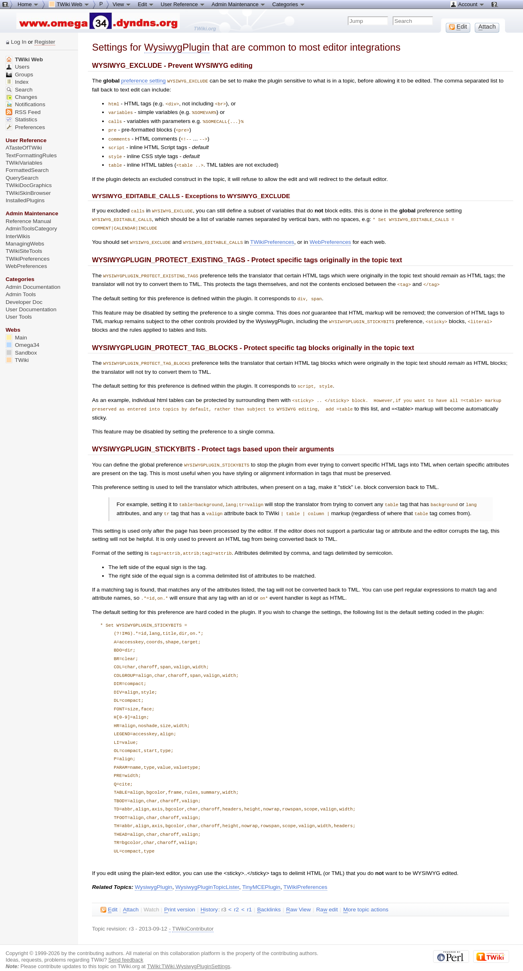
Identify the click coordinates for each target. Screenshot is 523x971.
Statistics (21, 119)
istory (209, 899)
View (122, 4)
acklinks (269, 899)
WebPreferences (330, 237)
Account (467, 4)
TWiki (17, 360)
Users (17, 67)
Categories (288, 4)
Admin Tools (21, 294)
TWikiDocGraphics (29, 185)
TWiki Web (24, 59)
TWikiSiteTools (24, 251)
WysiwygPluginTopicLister (207, 877)
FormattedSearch (27, 170)
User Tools (19, 317)
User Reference (183, 4)
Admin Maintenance (239, 4)
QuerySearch (22, 178)
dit (109, 899)
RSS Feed (23, 112)
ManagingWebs (25, 244)
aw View (298, 899)
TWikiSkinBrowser (28, 193)
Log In (19, 42)
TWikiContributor (193, 918)
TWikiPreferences (272, 237)
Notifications (25, 104)
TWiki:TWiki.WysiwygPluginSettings (188, 956)
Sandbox (21, 353)
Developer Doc (24, 302)
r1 (249, 899)
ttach (131, 899)
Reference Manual (28, 221)
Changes (21, 97)
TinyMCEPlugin (261, 877)
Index (17, 82)
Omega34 (23, 345)
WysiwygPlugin (177, 47)
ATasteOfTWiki (24, 148)
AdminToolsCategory (31, 228)
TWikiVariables (24, 163)
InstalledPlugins (25, 200)
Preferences (25, 127)
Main (16, 338)
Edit (146, 4)
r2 (236, 899)
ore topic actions (366, 899)
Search (19, 90)
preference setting (143, 81)
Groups (20, 74)
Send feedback (125, 949)
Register (44, 42)
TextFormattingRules (31, 155)
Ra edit (327, 899)
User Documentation (31, 309)
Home (28, 4)
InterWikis (18, 236)
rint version (179, 899)
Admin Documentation (33, 287)
